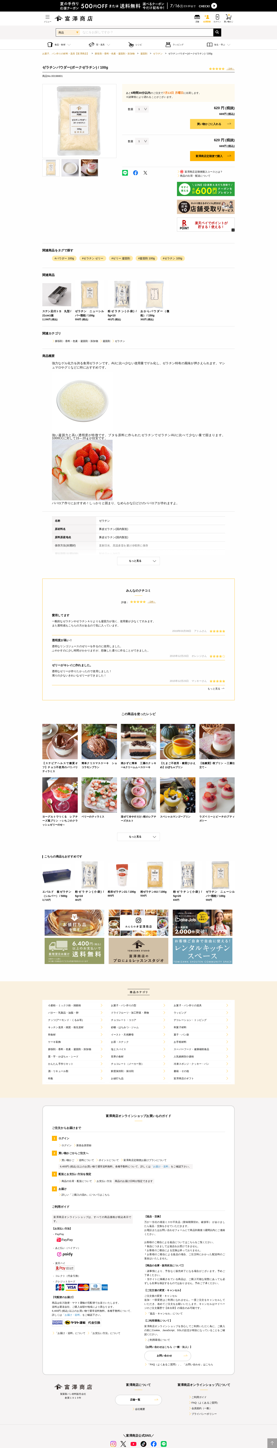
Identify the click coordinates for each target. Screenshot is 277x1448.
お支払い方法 (102, 1181)
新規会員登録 (82, 1145)
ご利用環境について (157, 1339)
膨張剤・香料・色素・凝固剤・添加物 (115, 53)
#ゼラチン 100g (172, 258)
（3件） (230, 68)
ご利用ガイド (198, 1397)
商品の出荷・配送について (193, 175)
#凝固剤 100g (146, 258)
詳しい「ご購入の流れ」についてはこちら (84, 1194)
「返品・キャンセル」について (163, 1313)
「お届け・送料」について (68, 1333)
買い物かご (66, 1160)
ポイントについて (107, 1160)
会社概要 (138, 1409)
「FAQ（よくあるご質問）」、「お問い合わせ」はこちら (178, 1364)
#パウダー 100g (64, 258)
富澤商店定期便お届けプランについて (143, 1160)
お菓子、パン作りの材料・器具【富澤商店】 (65, 53)
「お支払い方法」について (103, 1333)
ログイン (65, 1145)
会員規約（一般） (200, 1408)
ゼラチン (158, 53)
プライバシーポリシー (203, 1413)
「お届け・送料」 (161, 1166)
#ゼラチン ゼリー (92, 258)
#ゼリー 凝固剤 (121, 258)
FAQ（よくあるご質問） (204, 1402)
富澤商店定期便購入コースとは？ (200, 171)
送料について (85, 1160)
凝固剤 (143, 53)
